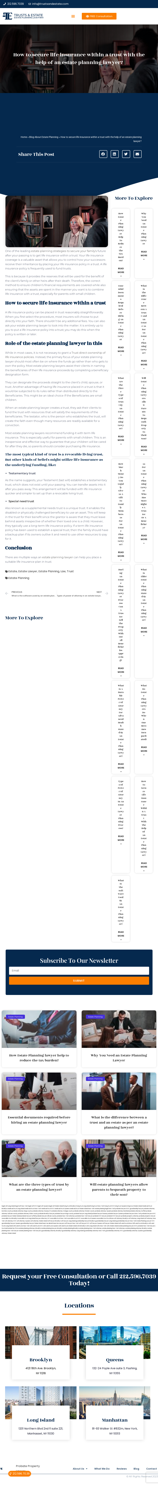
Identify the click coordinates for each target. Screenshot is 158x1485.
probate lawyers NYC (148, 1214)
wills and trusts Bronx (125, 1223)
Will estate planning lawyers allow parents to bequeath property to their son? (144, 408)
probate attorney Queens (103, 1211)
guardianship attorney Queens (133, 1231)
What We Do (97, 1468)
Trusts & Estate (28, 15)
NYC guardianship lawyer (135, 1209)
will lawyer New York (72, 1223)
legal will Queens (43, 1206)
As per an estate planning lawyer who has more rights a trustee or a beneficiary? (144, 495)
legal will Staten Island (56, 1206)
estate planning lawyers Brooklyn (52, 1228)
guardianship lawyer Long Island (105, 1221)
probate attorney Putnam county (84, 1211)
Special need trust (21, 501)
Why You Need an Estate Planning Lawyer (144, 228)
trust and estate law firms (10, 1228)
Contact (151, 1468)
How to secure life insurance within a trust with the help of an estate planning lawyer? (144, 818)
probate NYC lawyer (99, 1216)
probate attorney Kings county (22, 1211)
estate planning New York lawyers (30, 1231)
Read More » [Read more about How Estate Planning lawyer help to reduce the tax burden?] (121, 272)
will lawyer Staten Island (110, 1223)
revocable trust (102, 1218)
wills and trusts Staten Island (68, 1226)
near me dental (48, 1223)
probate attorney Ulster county (28, 1214)
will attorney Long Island (136, 1218)
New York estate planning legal (98, 1209)
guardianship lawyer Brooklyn (85, 1221)
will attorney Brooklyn (121, 1218)
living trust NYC (109, 1206)
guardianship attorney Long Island (73, 1231)
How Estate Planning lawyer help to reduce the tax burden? (121, 237)
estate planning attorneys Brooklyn (30, 1228)
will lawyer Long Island (68, 1221)
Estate (12, 571)
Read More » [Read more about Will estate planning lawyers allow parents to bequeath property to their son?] (144, 450)
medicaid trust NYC (47, 1209)
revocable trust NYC (73, 1218)
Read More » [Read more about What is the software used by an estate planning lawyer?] (121, 936)
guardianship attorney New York (94, 1231)
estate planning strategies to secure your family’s (64, 251)
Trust (70, 571)
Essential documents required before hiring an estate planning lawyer (121, 312)
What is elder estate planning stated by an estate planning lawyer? (144, 595)
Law (63, 571)
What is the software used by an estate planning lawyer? (121, 902)
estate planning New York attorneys (113, 1228)
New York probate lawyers (117, 1209)
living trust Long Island (83, 1206)
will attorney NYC (10, 1221)
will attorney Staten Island (39, 1221)
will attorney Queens (23, 1221)
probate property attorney (130, 1216)
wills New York (101, 1226)
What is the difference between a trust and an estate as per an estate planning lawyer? (144, 319)
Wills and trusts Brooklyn (140, 1223)
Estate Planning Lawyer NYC (146, 1221)
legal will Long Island (8, 1206)
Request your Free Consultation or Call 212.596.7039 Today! (79, 1280)
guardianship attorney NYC (114, 1231)
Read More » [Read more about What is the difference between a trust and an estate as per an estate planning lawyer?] (144, 364)
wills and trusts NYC (36, 1226)
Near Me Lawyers (58, 1223)
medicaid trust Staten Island (79, 1209)
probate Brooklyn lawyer (46, 1214)
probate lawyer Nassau (99, 1214)
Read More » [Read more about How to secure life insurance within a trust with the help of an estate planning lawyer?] (144, 867)
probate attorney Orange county (62, 1211)
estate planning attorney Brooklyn (136, 1228)
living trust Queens (121, 1206)
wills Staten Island (112, 1226)
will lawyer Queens (96, 1223)
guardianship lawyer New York (126, 1221)
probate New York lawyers (146, 1226)
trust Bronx (110, 1218)
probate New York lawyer (84, 1216)
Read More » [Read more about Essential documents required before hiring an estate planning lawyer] (121, 351)
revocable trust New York (58, 1218)
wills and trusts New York (21, 1226)
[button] (73, 16)
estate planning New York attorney (90, 1228)
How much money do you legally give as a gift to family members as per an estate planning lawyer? (121, 504)
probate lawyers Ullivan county (46, 1216)
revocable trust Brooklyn (10, 1218)
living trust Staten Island (134, 1206)
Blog (135, 1468)
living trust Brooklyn (70, 1206)
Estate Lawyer (27, 571)
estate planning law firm (28, 17)
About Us (73, 1468)
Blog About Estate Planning (43, 137)
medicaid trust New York (33, 1209)
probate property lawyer (147, 1216)
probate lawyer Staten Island (11, 1216)
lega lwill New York (21, 1206)
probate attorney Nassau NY (41, 1211)
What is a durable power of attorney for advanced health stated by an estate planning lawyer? (121, 721)
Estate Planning (48, 571)
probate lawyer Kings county (64, 1214)
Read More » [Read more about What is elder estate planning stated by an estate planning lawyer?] (144, 632)
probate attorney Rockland (120, 1211)
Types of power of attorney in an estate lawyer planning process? (121, 805)
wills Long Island (91, 1226)
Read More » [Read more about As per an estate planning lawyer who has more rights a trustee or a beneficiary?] (144, 539)
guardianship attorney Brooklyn (52, 1231)
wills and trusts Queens (50, 1226)
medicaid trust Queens (61, 1209)
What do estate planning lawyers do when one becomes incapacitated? (144, 712)
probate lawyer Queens (115, 1214)
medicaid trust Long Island (16, 1209)
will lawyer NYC (84, 1223)
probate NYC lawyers (114, 1216)
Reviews (118, 1468)
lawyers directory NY (43, 1218)
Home (24, 137)
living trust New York (97, 1206)
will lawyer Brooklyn (54, 1221)
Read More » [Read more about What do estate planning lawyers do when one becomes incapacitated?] (144, 751)
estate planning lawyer (57, 557)
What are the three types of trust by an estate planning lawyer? (121, 403)
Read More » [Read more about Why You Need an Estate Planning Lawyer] (144, 255)
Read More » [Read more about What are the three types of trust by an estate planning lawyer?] (121, 440)
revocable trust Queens (88, 1218)
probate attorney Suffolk (138, 1211)
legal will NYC (32, 1206)
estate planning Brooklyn (71, 1228)
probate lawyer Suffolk (28, 1216)
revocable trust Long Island (26, 1218)
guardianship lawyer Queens (11, 1223)
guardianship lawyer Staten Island (32, 1223)
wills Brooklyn (81, 1226)
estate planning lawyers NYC (128, 1226)
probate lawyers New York (132, 1214)
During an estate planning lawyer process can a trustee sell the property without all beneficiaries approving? (121, 615)
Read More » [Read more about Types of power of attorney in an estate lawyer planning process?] (121, 840)
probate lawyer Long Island (82, 1214)
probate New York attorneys (66, 1216)
